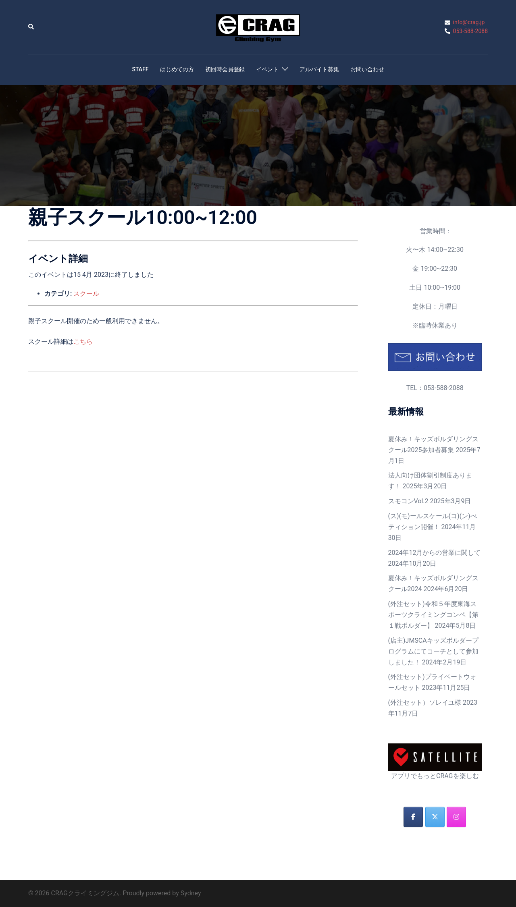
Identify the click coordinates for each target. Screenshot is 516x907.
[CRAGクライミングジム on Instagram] (456, 817)
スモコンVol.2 (408, 501)
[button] (31, 27)
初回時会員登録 (225, 69)
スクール (86, 293)
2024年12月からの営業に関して (434, 552)
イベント (267, 69)
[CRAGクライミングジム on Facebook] (413, 817)
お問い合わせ (367, 69)
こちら (83, 341)
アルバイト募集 (319, 69)
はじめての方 (177, 69)
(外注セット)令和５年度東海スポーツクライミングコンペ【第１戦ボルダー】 (433, 614)
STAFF (140, 69)
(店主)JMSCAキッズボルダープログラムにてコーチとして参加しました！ (433, 651)
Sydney (191, 893)
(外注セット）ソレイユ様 (424, 702)
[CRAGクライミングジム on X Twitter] (435, 817)
